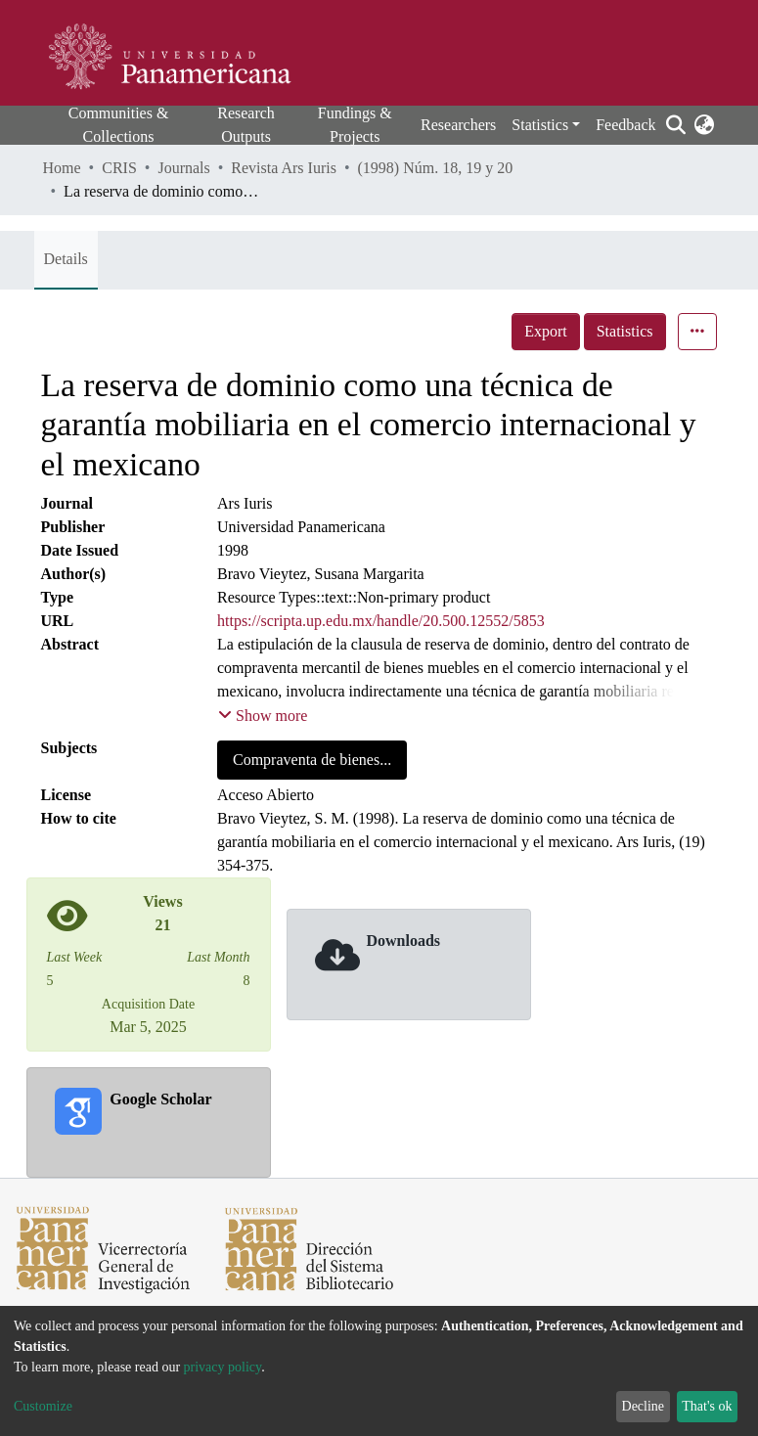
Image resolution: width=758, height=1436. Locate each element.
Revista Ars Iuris (283, 167)
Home (62, 167)
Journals (183, 167)
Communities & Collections (118, 125)
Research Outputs (246, 125)
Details (66, 258)
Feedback (625, 124)
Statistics (625, 331)
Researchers (458, 124)
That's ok (707, 1406)
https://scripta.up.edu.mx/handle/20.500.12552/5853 (381, 620)
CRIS (119, 167)
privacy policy (223, 1367)
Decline (643, 1406)
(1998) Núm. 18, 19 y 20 (435, 167)
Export (545, 331)
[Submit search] (676, 125)
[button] (704, 125)
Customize (43, 1406)
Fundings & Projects (355, 125)
